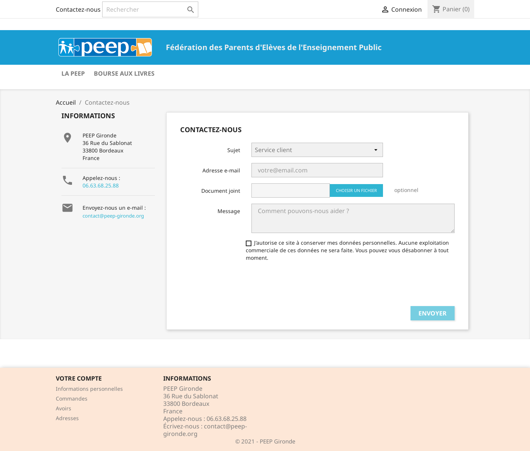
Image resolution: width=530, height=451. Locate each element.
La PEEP (73, 73)
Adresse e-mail (221, 170)
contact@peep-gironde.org (113, 215)
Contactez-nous (78, 9)
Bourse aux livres (124, 73)
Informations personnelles (89, 388)
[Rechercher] (150, 9)
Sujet (233, 150)
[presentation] (308, 285)
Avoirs (63, 408)
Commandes (71, 398)
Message (229, 211)
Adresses (67, 418)
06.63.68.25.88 (101, 185)
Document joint (220, 190)
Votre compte (79, 378)
